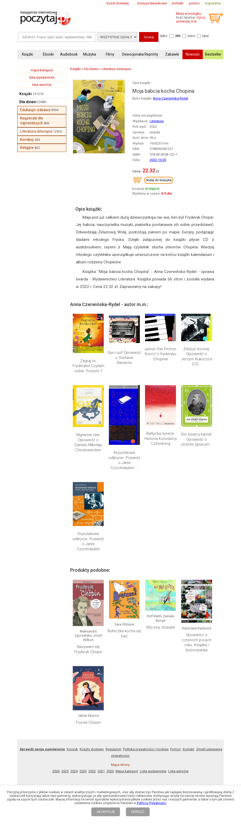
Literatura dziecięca (36, 131)
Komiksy (27, 140)
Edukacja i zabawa (35, 110)
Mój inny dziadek (160, 627)
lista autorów (42, 85)
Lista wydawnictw (153, 771)
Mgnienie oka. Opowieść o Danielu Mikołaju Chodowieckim (88, 442)
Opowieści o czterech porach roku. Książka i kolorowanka (196, 642)
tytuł (205, 36)
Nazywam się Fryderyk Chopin (88, 649)
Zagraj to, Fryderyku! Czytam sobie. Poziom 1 (88, 365)
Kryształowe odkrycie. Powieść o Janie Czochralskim (88, 541)
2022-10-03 (158, 160)
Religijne (27, 148)
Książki (25, 94)
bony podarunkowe (152, 3)
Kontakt (188, 749)
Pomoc (175, 749)
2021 (101, 771)
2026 (56, 771)
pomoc (194, 3)
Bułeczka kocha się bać (124, 633)
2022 (92, 771)
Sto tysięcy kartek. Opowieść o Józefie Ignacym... (197, 439)
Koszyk (72, 749)
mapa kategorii (42, 70)
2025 (65, 771)
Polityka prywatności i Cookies (145, 749)
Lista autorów (178, 771)
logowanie (213, 3)
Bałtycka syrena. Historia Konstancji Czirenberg (160, 438)
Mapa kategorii (127, 771)
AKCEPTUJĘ (106, 812)
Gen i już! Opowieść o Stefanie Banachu (124, 357)
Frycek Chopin (88, 722)
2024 (74, 771)
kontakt (177, 3)
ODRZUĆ (137, 812)
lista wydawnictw (42, 77)
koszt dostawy (118, 3)
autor (191, 36)
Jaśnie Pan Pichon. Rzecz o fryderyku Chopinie (160, 354)
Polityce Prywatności (151, 803)
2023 (83, 771)
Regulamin (113, 749)
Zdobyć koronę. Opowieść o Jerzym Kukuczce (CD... (196, 357)
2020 (110, 771)
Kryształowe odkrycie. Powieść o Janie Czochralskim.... (124, 460)
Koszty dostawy (92, 749)
